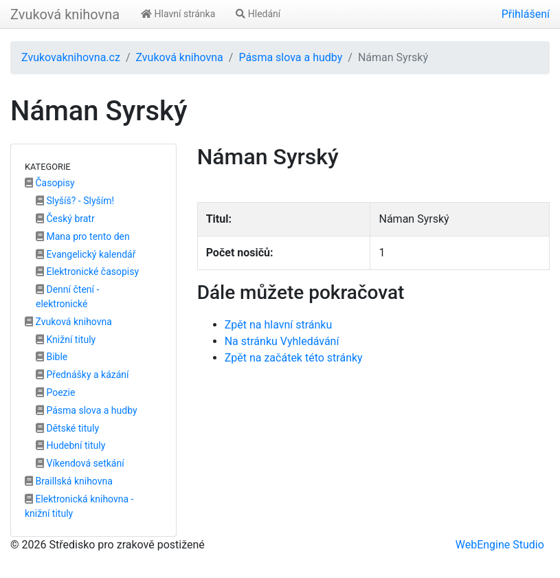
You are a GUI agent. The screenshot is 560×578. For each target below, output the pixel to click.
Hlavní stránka (178, 13)
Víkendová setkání (80, 463)
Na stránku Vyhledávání (282, 341)
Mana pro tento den (83, 236)
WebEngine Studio (500, 544)
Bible (51, 356)
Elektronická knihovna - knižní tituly (79, 506)
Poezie (55, 392)
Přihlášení (526, 14)
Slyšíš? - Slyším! (75, 200)
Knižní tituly (66, 339)
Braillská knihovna (69, 481)
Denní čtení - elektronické (67, 296)
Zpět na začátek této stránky (294, 357)
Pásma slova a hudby (290, 57)
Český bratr (65, 218)
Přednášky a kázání (82, 374)
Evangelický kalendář (85, 254)
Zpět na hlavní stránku (279, 324)
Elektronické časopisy (87, 271)
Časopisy (50, 182)
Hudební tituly (70, 445)
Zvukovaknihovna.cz (70, 57)
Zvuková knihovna (65, 14)
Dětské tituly (67, 428)
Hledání (258, 13)
